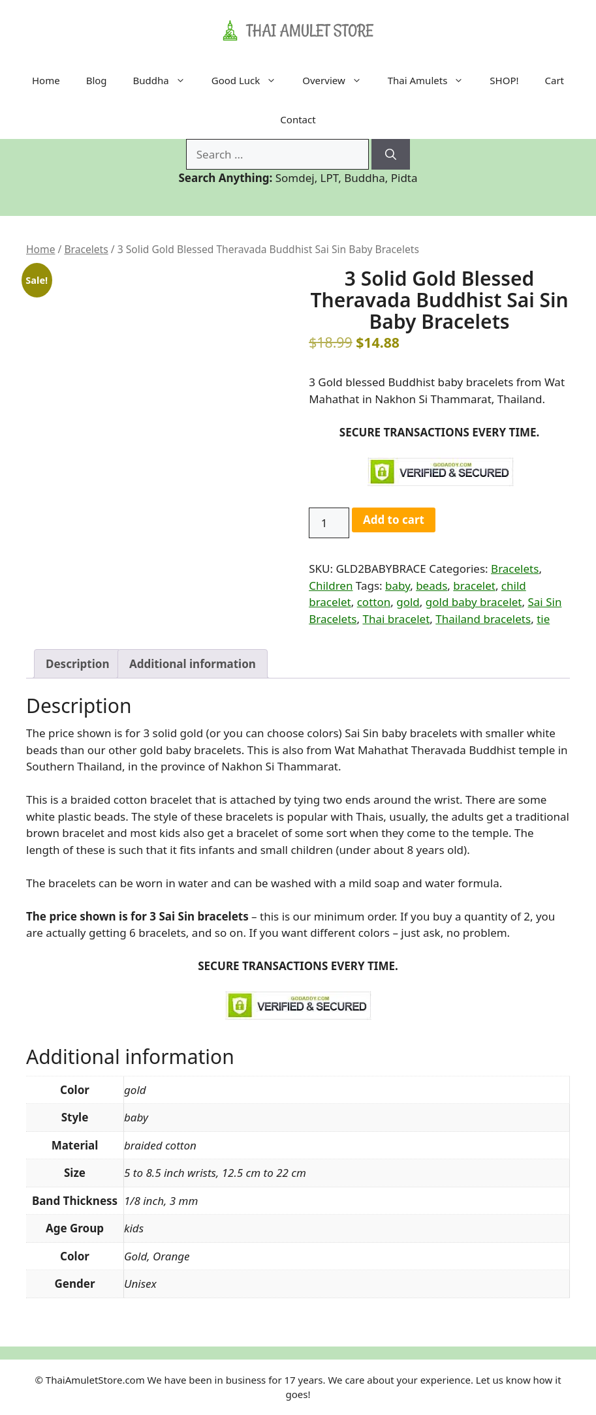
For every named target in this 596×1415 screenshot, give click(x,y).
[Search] (390, 154)
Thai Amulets (432, 80)
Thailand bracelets (483, 618)
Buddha (165, 80)
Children (331, 585)
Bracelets (86, 249)
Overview (338, 80)
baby (397, 585)
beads (431, 585)
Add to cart (393, 519)
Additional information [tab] (192, 663)
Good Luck (251, 80)
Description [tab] (77, 663)
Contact (297, 119)
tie (543, 618)
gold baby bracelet (474, 601)
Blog (96, 80)
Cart (555, 80)
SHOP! (504, 80)
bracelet (474, 585)
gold (408, 601)
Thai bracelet (396, 618)
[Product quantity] (329, 523)
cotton (374, 601)
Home (46, 80)
